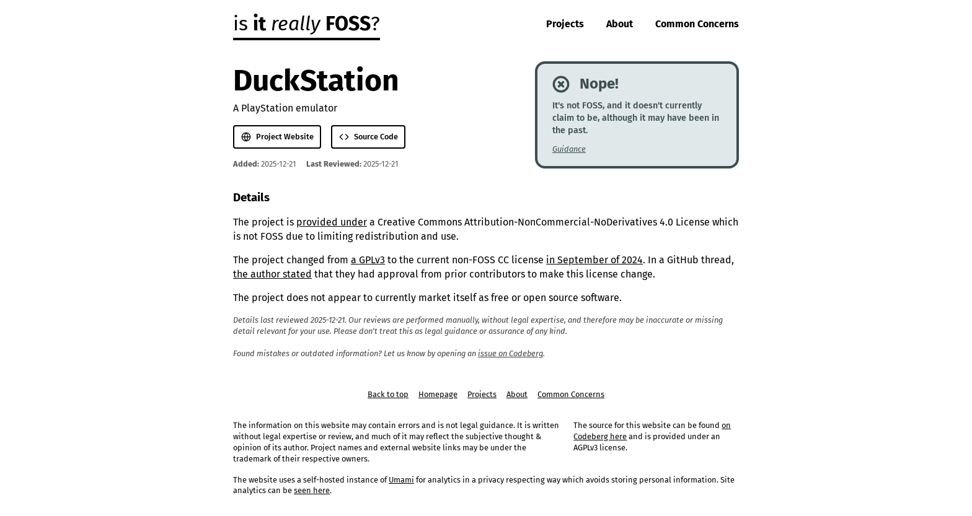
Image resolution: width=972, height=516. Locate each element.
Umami (401, 479)
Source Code (368, 137)
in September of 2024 (594, 260)
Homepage (437, 394)
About (619, 24)
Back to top (388, 394)
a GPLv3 (368, 260)
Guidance (569, 149)
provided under (331, 222)
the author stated (272, 274)
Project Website (277, 137)
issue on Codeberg (510, 353)
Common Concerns (697, 24)
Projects (565, 24)
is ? (306, 23)
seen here (312, 490)
